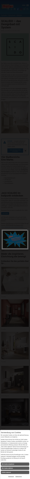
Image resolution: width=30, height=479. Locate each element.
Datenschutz (19, 476)
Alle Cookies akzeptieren (8, 464)
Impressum (11, 476)
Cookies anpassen (6, 472)
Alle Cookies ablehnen (7, 468)
